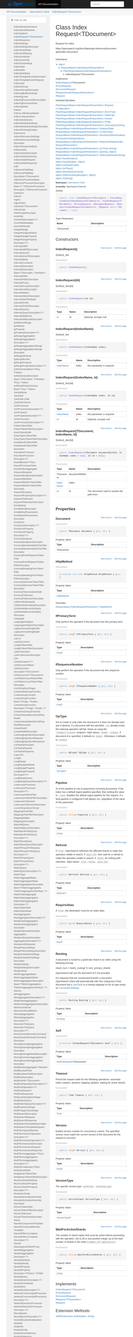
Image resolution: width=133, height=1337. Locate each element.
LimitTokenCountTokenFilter (28, 678)
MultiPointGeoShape (24, 1107)
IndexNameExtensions (25, 26)
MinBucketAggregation (25, 1000)
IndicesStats (20, 149)
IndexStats (19, 70)
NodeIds (18, 1323)
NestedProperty (22, 1266)
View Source (106, 248)
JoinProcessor (21, 405)
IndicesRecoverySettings (27, 136)
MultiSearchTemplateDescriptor (30, 1123)
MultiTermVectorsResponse (28, 1150)
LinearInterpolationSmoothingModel (29, 717)
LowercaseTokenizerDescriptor (30, 804)
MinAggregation (22, 994)
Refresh (61, 893)
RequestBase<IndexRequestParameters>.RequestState (85, 128)
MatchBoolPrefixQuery (25, 831)
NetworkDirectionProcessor (28, 1303)
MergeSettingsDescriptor (27, 967)
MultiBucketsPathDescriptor (28, 1074)
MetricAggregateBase (25, 974)
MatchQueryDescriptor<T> (27, 871)
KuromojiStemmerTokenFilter (29, 582)
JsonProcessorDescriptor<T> (29, 422)
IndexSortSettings (23, 63)
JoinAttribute (20, 392)
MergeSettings (21, 964)
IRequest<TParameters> (68, 1299)
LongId (17, 758)
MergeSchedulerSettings (26, 954)
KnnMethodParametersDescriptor (26, 517)
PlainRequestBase (72, 71)
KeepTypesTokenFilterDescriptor (31, 439)
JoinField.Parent (22, 402)
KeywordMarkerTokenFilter (28, 482)
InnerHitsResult (22, 226)
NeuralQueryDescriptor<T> (28, 1316)
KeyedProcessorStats (25, 465)
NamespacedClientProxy (27, 1246)
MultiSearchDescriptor (25, 1113)
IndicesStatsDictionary (25, 156)
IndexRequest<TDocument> (66, 11)
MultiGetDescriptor (23, 1077)
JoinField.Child (21, 399)
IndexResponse (22, 40)
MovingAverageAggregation (28, 1044)
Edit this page (120, 248)
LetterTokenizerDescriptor (27, 655)
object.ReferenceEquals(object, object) (76, 175)
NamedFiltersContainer (26, 1233)
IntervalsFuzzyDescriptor (27, 286)
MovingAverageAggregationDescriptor (28, 1049)
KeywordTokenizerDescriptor (29, 502)
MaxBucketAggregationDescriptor (26, 926)
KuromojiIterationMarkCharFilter (30, 545)
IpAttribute (19, 326)
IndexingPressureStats (25, 103)
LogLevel (18, 754)
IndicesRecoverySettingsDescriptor (27, 141)
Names (17, 1243)
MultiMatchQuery (23, 1100)
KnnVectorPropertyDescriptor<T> (24, 534)
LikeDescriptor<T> (23, 661)
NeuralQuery (20, 1313)
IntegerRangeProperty (25, 236)
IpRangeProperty (23, 362)
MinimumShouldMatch (25, 1010)
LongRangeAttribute (24, 764)
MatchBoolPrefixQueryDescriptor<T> (25, 836)
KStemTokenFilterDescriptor (28, 429)
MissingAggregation (24, 1014)
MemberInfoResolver (25, 944)
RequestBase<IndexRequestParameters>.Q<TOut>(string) (86, 148)
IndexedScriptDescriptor (26, 90)
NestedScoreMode (23, 1283)
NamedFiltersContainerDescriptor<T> (26, 1238)
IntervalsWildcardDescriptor (28, 319)
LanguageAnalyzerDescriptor (29, 625)
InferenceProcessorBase (26, 179)
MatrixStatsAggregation (26, 897)
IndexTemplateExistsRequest (29, 80)
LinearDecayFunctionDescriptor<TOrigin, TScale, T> (30, 707)
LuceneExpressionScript (26, 808)
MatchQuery (20, 867)
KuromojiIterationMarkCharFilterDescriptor (30, 550)
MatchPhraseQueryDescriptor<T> (24, 863)
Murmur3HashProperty (26, 1183)
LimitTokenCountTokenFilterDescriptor (28, 683)
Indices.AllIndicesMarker (26, 113)
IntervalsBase (21, 259)
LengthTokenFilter (23, 645)
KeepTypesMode (22, 432)
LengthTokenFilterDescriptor (28, 648)
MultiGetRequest (22, 1090)
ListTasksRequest (23, 748)
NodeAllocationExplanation (28, 1320)
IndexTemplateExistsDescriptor (30, 76)
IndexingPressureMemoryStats (30, 100)
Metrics (17, 990)
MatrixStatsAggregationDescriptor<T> (26, 903)
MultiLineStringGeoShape (27, 1097)
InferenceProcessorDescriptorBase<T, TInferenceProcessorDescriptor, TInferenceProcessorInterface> (30, 188)
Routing (61, 1019)
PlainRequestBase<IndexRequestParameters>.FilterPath (85, 115)
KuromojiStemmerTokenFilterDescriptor (29, 587)
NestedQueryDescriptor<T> (28, 1280)
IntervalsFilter (21, 276)
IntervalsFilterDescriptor (26, 279)
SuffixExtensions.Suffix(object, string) (75, 1316)
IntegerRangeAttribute (25, 233)
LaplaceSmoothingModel (27, 628)
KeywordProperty (23, 492)
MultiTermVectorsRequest (27, 1147)
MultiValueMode (22, 1170)
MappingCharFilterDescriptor (29, 814)
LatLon (17, 638)
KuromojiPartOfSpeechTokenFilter (29, 557)
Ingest (17, 199)
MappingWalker (22, 818)
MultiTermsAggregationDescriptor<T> (26, 1162)
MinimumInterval (22, 1007)
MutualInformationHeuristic (28, 1197)
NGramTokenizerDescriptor (28, 1216)
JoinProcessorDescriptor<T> (28, 409)
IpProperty (19, 329)
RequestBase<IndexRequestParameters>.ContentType (84, 131)
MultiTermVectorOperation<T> (29, 1140)
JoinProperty (20, 412)
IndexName (63, 365)
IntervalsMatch (21, 292)
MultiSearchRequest (24, 1117)
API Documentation (48, 4)
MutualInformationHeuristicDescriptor (28, 1202)
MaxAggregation (22, 914)
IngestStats (20, 203)
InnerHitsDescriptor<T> (26, 219)
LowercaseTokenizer (24, 801)
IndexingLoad (21, 96)
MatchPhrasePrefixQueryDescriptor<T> (27, 853)
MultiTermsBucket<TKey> (27, 1167)
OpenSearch (73, 183)
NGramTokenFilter (23, 1207)
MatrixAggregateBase (25, 877)
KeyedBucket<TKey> (25, 462)
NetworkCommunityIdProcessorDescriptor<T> (30, 1298)
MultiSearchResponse (25, 1120)
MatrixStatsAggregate (25, 894)
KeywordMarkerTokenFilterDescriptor (28, 487)
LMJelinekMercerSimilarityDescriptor (27, 613)
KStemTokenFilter (23, 425)
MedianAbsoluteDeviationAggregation (27, 933)
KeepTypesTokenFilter (25, 435)
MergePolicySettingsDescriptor (30, 951)
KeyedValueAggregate (25, 469)
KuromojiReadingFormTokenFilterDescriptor (28, 577)
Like (16, 658)
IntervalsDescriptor (23, 266)
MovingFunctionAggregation (28, 1057)
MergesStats (20, 971)
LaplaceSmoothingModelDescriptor (27, 633)
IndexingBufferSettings (25, 93)
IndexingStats (21, 106)
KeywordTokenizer (23, 498)
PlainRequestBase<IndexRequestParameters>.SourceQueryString (90, 125)
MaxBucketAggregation (26, 921)
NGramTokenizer (22, 1213)
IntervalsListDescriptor (25, 289)
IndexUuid (19, 83)
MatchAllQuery (21, 824)
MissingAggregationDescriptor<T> (24, 1019)
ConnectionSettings (69, 988)
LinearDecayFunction (25, 695)
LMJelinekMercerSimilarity (27, 608)
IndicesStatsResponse (25, 163)
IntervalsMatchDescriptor (27, 296)
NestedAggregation (24, 1250)
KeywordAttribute (23, 479)
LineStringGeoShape (25, 688)
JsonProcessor (21, 419)
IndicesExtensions (23, 120)
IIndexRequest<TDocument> (71, 1289)
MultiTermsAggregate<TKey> (29, 1153)
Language (19, 618)
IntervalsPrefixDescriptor (26, 306)
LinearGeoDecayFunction (27, 711)
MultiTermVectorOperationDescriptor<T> (27, 1135)
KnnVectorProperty (24, 528)
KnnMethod (20, 505)
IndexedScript (21, 86)
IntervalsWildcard (23, 316)
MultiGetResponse (23, 1094)
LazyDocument (21, 641)
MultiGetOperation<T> (25, 1087)
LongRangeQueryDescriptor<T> (30, 781)
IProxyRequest (63, 86)
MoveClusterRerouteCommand (30, 1034)
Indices (17, 110)
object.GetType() (64, 168)
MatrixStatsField (22, 907)
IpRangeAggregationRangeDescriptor (28, 351)
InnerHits (18, 216)
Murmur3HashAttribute (25, 1180)
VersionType (63, 1217)
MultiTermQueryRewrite (26, 1130)
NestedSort (20, 1286)
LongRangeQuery (23, 778)
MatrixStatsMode (22, 911)
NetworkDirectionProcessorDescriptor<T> (28, 1308)
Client (82, 183)
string (59, 833)
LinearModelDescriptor (25, 731)
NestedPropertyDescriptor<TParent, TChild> (29, 1272)
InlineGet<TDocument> (26, 206)
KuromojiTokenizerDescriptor (29, 598)
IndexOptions (21, 33)
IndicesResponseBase (25, 146)
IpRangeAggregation (24, 336)
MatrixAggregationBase (26, 881)
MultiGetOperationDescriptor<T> (31, 1084)
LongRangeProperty (24, 768)
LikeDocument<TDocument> (29, 675)
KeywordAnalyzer (23, 472)
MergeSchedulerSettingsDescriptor (26, 959)
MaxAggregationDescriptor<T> (30, 917)
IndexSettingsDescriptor (26, 46)
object (61, 64)
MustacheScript (22, 1193)
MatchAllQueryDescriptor (27, 828)
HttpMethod (63, 596)
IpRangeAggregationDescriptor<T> (24, 341)
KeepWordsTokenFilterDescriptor (25, 447)
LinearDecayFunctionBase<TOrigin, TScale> (26, 700)
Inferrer (17, 196)
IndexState (19, 66)
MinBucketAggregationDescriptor (31, 1004)
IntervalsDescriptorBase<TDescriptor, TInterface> (30, 271)
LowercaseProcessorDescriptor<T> (25, 790)
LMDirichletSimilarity (24, 602)
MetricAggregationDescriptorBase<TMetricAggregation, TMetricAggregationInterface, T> (30, 984)
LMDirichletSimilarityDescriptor (30, 605)
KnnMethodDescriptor (25, 508)
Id (58, 317)
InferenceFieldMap (23, 169)
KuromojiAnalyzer (23, 538)
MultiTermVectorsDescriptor (28, 1143)
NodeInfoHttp (21, 1330)
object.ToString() (64, 178)
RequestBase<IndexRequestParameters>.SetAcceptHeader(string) (90, 155)
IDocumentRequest (66, 89)
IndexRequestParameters (89, 67)
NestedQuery (21, 1276)
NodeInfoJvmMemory (25, 1333)
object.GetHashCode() (67, 165)
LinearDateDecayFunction (27, 691)
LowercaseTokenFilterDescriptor (30, 798)
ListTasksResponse (24, 751)
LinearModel (20, 728)
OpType (61, 771)
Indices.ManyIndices (24, 116)
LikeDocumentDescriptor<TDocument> (26, 670)
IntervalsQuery (21, 309)
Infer (16, 166)
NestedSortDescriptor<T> (27, 1290)
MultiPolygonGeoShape (26, 1110)
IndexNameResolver (24, 30)
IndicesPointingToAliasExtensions (25, 131)
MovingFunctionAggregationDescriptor (28, 1062)
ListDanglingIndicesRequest (28, 738)
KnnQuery (19, 522)
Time (59, 1113)
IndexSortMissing (23, 53)
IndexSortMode (22, 56)
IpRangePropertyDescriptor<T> (30, 366)
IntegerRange (21, 229)
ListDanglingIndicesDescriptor (29, 734)
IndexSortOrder (22, 60)
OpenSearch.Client (39, 11)
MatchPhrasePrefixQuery (27, 848)
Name (17, 1220)
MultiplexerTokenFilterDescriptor (30, 1177)
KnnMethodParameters (26, 512)
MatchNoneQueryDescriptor (28, 844)
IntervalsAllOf (21, 246)
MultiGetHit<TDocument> (27, 1080)
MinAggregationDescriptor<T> (29, 997)
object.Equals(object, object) (70, 161)
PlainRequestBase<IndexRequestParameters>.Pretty (83, 122)
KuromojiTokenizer (23, 595)
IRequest (60, 92)
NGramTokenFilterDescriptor (28, 1210)
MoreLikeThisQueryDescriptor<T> (24, 1029)
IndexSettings (21, 43)
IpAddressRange (22, 322)
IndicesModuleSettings (25, 123)
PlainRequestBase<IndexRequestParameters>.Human (84, 118)
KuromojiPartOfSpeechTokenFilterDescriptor (29, 564)
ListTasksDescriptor (24, 744)
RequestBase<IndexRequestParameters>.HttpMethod (84, 607)
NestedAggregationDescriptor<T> (24, 1255)
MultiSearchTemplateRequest (29, 1127)
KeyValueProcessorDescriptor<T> (24, 457)
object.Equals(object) (67, 158)
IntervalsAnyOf (21, 252)
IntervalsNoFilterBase (25, 299)
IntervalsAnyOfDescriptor (27, 256)
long (59, 652)
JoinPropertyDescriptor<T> (28, 415)
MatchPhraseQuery (24, 857)
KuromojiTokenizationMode (28, 592)
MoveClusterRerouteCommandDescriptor (30, 1039)
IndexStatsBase (22, 73)
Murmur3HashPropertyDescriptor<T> (26, 1189)
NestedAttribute (22, 1260)
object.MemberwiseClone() (70, 171)
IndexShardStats (22, 50)
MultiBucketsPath (23, 1070)
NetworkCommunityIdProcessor (30, 1293)
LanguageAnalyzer (23, 621)
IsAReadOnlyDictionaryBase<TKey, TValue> (26, 387)
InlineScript (19, 209)
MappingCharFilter (23, 811)
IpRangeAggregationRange (28, 346)
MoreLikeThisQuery (24, 1024)
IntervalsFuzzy (21, 282)
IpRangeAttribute (22, 356)
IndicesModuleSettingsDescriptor (31, 126)
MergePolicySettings (24, 947)
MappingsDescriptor (24, 821)
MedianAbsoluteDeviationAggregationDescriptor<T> (27, 939)
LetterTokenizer (22, 651)
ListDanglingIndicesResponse (29, 741)
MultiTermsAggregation (26, 1157)
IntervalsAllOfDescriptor (26, 249)
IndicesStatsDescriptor (25, 153)
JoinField (18, 395)
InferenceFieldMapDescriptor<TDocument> (26, 175)
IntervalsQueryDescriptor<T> (29, 312)
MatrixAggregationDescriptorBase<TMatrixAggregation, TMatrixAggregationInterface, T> (30, 887)
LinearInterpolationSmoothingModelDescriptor (29, 723)
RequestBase (68, 67)
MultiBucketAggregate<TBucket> (31, 1067)
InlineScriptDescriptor (25, 213)
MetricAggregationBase (26, 977)
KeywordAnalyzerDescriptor (28, 475)
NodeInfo (18, 1326)
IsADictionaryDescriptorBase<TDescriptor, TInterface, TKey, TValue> (29, 379)
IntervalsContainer (23, 262)
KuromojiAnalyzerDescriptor (28, 542)
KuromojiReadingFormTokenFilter (28, 570)
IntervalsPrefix (21, 302)
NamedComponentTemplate (28, 1223)
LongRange (20, 761)
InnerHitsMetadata (23, 223)
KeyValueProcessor (24, 452)
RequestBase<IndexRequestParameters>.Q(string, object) (86, 151)
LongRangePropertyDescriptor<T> (24, 773)
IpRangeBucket (22, 359)
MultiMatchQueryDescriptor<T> (30, 1103)
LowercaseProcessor (25, 784)
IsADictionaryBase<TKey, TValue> (27, 371)
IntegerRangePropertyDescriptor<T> (25, 241)
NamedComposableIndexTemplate (27, 1228)
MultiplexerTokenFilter (25, 1173)
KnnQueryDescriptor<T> (26, 525)
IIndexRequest (63, 82)
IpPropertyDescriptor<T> (26, 332)
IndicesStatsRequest (24, 159)
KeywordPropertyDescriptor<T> (30, 495)
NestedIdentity (21, 1263)
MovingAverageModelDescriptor (30, 1054)
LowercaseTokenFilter (25, 794)
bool (59, 942)
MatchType (19, 874)
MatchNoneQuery (23, 841)
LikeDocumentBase (24, 665)
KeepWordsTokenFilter (25, 442)
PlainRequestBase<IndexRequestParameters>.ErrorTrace (86, 112)
